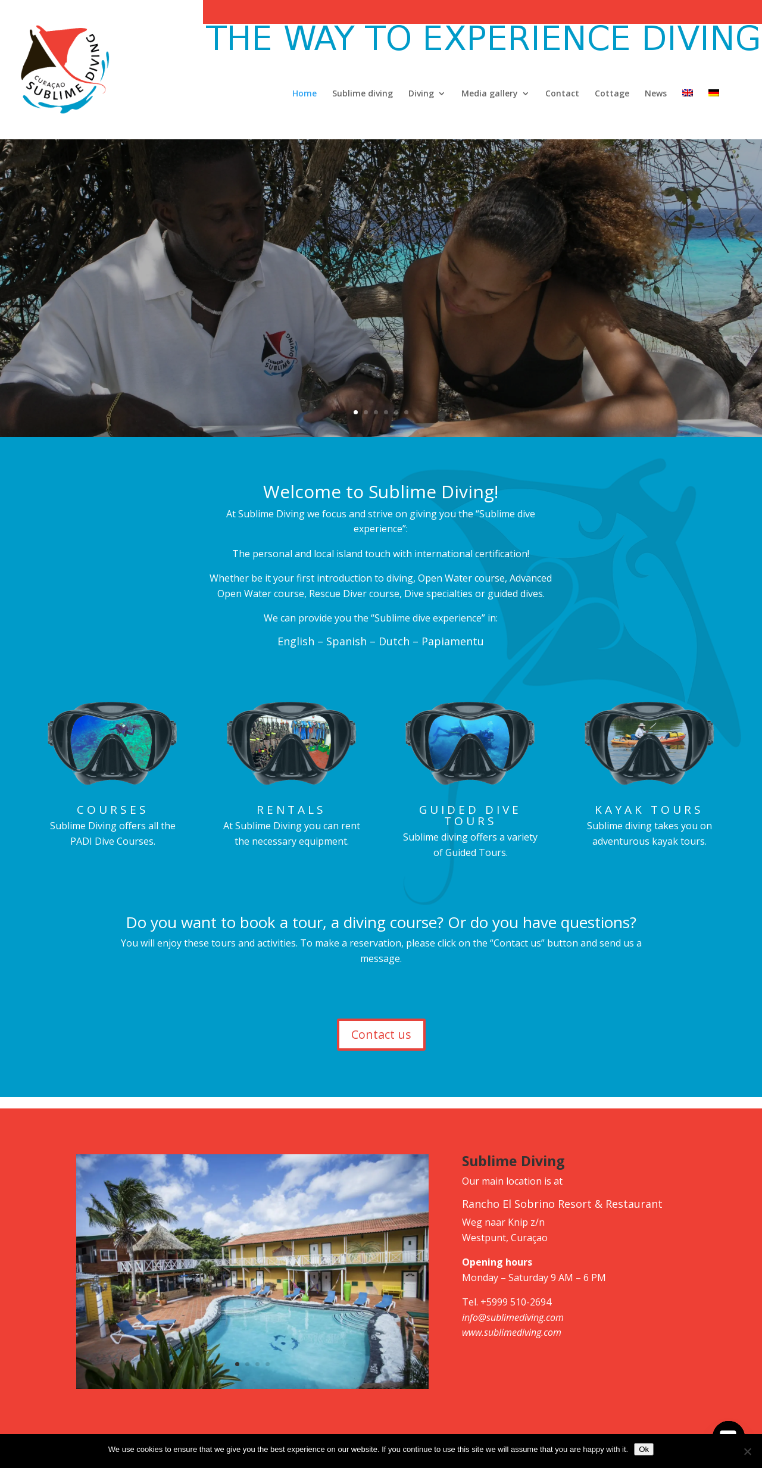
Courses (113, 809)
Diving (421, 94)
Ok (644, 1449)
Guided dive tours (470, 815)
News (656, 94)
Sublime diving (362, 94)
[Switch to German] (713, 114)
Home (304, 94)
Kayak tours (649, 809)
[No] (747, 1451)
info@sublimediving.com (513, 1317)
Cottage (612, 94)
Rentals (291, 809)
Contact (562, 94)
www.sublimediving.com (511, 1332)
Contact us (381, 1034)
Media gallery (489, 94)
